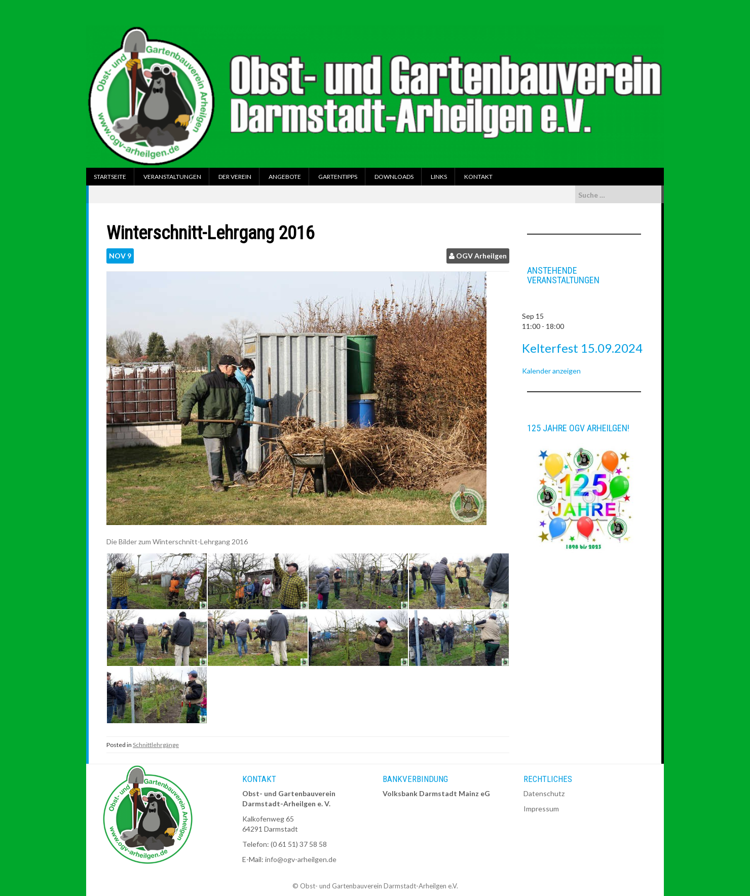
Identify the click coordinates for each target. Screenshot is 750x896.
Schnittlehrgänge (156, 745)
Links (439, 176)
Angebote (285, 176)
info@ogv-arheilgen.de (300, 859)
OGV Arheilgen (481, 255)
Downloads (394, 176)
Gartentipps (337, 176)
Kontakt (478, 176)
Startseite (110, 176)
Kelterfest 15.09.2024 (582, 348)
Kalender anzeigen (551, 370)
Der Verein (234, 176)
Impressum (541, 808)
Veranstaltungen (172, 176)
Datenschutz (544, 793)
